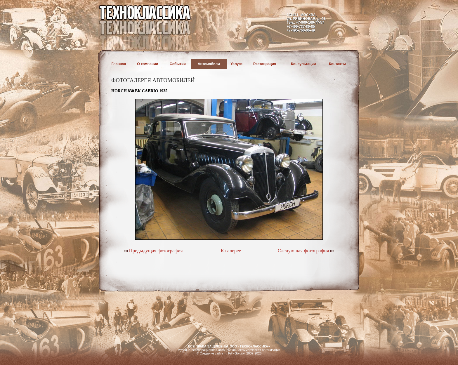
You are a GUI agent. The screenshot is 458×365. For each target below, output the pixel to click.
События (178, 64)
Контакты (337, 64)
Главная (119, 64)
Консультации (303, 64)
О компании (147, 64)
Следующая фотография (306, 250)
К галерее (231, 250)
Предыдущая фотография (153, 250)
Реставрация (264, 64)
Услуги (236, 64)
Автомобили (209, 64)
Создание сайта (211, 353)
